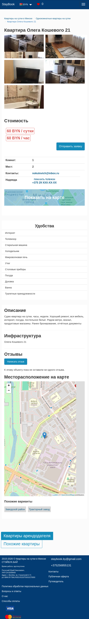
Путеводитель (56, 581)
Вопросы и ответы (11, 591)
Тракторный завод (39, 509)
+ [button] (9, 385)
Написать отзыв (15, 361)
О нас (5, 596)
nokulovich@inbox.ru (45, 173)
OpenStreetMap (67, 495)
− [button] (9, 390)
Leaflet (55, 495)
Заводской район (15, 509)
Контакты (53, 571)
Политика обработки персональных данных (25, 586)
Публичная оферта (59, 576)
